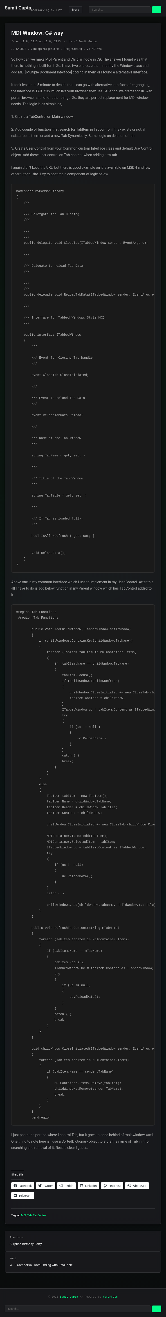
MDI (23, 1215)
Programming (73, 49)
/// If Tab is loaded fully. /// (49, 521)
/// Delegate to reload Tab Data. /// (50, 268)
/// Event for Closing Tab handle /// (54, 360)
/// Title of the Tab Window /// (49, 481)
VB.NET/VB (94, 49)
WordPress (110, 1297)
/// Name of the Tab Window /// (48, 441)
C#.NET (21, 49)
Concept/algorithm (45, 49)
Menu (75, 9)
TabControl (39, 1215)
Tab (29, 1215)
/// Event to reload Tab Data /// (50, 401)
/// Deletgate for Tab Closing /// (47, 217)
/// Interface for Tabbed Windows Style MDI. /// (61, 320)
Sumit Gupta (18, 8)
